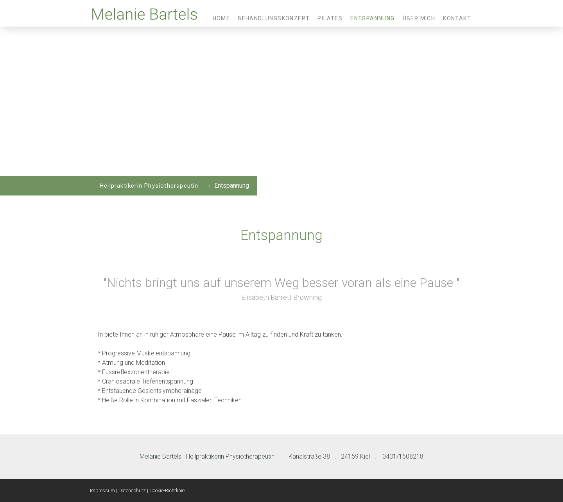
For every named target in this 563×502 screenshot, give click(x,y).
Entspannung (372, 18)
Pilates (329, 18)
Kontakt (457, 18)
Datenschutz (132, 490)
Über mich (419, 18)
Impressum (102, 490)
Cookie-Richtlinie (167, 490)
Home (221, 18)
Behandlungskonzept (274, 18)
